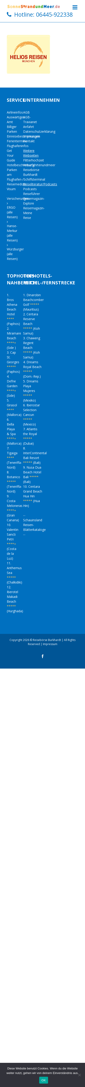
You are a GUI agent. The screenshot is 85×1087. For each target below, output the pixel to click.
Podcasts (30, 189)
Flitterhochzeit (33, 160)
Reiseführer (31, 194)
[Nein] (79, 1075)
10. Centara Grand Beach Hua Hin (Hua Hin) (32, 496)
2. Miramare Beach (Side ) (14, 338)
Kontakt (29, 141)
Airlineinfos (15, 112)
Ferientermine (17, 141)
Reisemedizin (16, 184)
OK (43, 1080)
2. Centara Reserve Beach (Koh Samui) (31, 323)
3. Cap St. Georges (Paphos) (13, 362)
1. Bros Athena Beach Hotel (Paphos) (13, 309)
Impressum (31, 136)
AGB (26, 112)
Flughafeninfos (18, 146)
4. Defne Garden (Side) (12, 386)
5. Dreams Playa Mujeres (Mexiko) (30, 390)
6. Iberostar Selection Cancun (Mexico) (31, 414)
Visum (11, 189)
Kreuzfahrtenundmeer (39, 165)
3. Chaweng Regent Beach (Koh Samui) (31, 347)
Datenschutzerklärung (39, 131)
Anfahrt (28, 127)
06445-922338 (54, 14)
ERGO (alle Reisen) (12, 212)
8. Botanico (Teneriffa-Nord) (14, 481)
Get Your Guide (11, 155)
